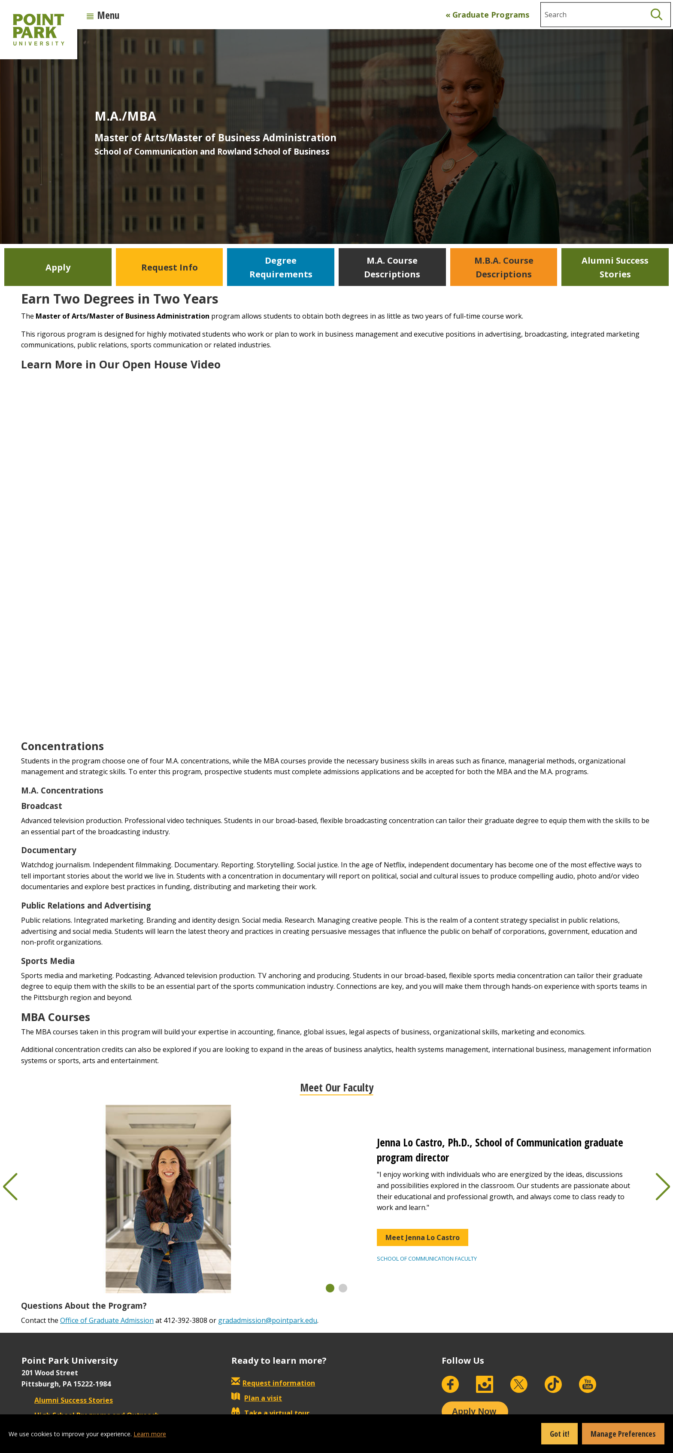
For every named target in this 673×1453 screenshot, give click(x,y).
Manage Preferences (623, 1434)
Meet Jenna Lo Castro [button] (422, 1237)
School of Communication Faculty (427, 1258)
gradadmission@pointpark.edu (267, 1320)
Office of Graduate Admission (107, 1320)
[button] (330, 1288)
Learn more (149, 1434)
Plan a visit (256, 1398)
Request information (279, 1383)
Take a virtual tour (270, 1413)
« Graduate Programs (487, 14)
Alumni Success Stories (67, 1400)
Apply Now (474, 1411)
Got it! (559, 1434)
